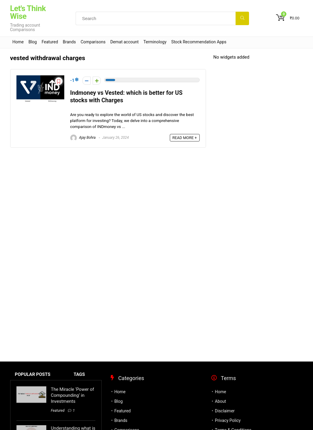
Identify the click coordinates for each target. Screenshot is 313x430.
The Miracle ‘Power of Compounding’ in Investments (72, 395)
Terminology (155, 41)
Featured (50, 41)
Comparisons (93, 41)
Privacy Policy (228, 420)
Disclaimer (225, 410)
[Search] (242, 18)
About (220, 401)
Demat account (124, 41)
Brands (69, 41)
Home (18, 41)
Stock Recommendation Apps (198, 41)
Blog (32, 41)
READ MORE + (184, 137)
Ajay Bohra (83, 137)
